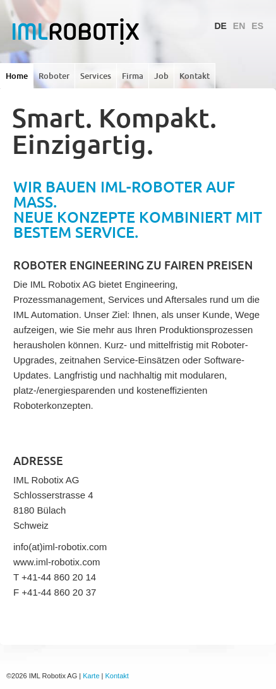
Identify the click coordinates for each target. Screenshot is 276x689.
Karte (91, 676)
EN (239, 26)
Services (95, 75)
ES (257, 26)
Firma (132, 75)
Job (161, 75)
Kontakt (194, 75)
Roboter (54, 75)
